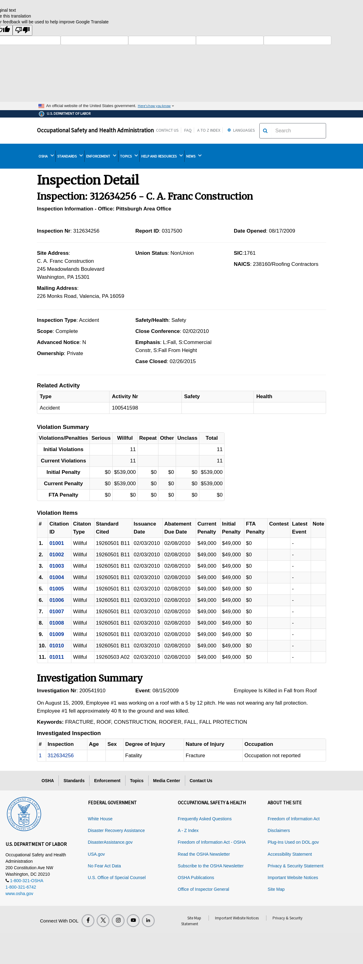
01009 (57, 634)
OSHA (46, 156)
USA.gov (96, 854)
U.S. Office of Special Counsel (117, 877)
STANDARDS (70, 156)
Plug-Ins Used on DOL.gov (293, 842)
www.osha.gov (19, 893)
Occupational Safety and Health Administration (95, 130)
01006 (57, 600)
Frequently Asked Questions (205, 818)
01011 (57, 657)
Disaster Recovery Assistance (116, 830)
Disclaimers (279, 830)
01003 (57, 566)
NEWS (193, 156)
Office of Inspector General (203, 889)
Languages (240, 130)
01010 (57, 646)
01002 (57, 555)
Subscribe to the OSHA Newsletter (211, 865)
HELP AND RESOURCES (162, 156)
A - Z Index (188, 830)
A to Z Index (208, 130)
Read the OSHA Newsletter (204, 854)
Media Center (166, 780)
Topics (137, 780)
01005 (57, 589)
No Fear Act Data (104, 865)
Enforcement (107, 780)
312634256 (61, 755)
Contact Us (167, 130)
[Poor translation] (22, 30)
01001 (57, 543)
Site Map (276, 889)
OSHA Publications (196, 877)
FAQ (188, 130)
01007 (57, 611)
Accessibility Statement (290, 854)
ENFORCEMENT (101, 156)
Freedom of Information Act (294, 818)
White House (100, 818)
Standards (73, 780)
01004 (57, 577)
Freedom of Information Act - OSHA (212, 842)
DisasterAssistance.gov (110, 842)
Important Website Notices (293, 877)
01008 (57, 623)
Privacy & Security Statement (295, 865)
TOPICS (129, 156)
